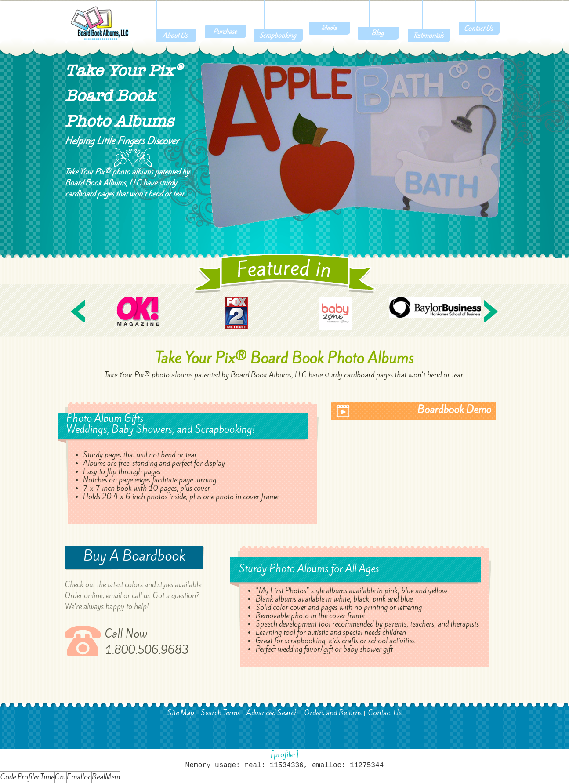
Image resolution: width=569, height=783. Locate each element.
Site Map (180, 712)
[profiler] (285, 754)
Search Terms (220, 712)
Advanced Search (272, 712)
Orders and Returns (333, 712)
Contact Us (385, 712)
